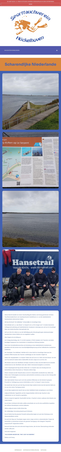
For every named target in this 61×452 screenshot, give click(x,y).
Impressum (18, 450)
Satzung (43, 450)
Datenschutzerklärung (31, 450)
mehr (30, 4)
